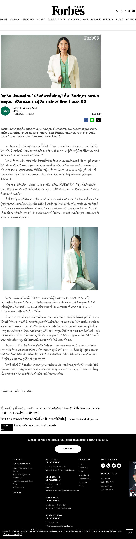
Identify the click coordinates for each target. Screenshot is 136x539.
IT (21, 111)
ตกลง (129, 533)
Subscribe (68, 449)
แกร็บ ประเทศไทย (50, 426)
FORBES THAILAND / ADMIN (25, 108)
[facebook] (86, 121)
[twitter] (98, 121)
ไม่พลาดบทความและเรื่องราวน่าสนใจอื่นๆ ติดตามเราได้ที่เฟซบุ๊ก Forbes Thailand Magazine (49, 419)
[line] (92, 121)
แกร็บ (37, 426)
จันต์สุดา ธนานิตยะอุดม (23, 426)
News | (16, 111)
